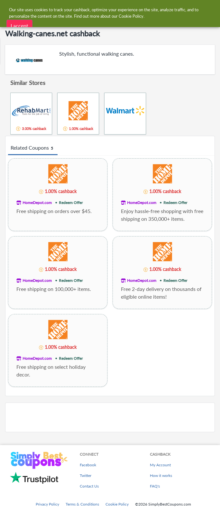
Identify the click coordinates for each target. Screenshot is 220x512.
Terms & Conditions (82, 504)
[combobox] (116, 9)
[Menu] (8, 9)
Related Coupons (33, 148)
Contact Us (89, 486)
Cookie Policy (117, 504)
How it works (161, 475)
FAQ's (155, 486)
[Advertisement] (110, 417)
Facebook (88, 464)
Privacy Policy (47, 504)
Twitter (85, 475)
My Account (160, 464)
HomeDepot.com (37, 202)
